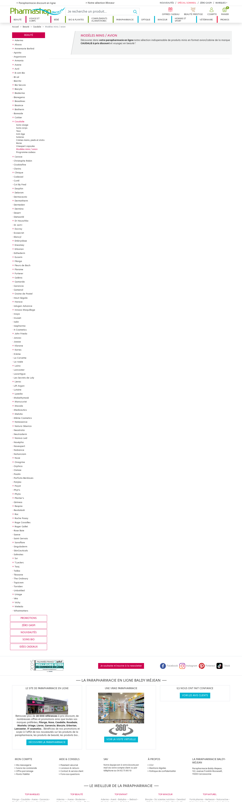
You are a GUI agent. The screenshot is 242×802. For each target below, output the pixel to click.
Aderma (19, 40)
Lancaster (19, 369)
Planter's (19, 497)
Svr (16, 558)
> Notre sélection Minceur (100, 3)
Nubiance (19, 449)
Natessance (21, 421)
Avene (18, 64)
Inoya (17, 313)
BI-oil (16, 76)
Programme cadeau (25, 152)
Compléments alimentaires (99, 19)
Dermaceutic (20, 196)
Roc (16, 514)
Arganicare (20, 56)
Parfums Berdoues (23, 477)
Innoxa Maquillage (25, 309)
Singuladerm (20, 546)
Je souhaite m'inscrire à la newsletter (121, 665)
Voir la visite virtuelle (121, 739)
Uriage (18, 594)
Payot (18, 485)
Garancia (19, 285)
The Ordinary (21, 578)
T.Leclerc (19, 562)
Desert (17, 212)
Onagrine (20, 462)
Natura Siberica (23, 426)
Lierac (18, 381)
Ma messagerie (23, 765)
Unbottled (19, 590)
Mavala (19, 405)
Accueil (15, 26)
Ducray (18, 228)
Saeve (17, 534)
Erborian (19, 248)
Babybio (122, 799)
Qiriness (18, 502)
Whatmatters (21, 610)
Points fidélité (23, 774)
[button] (211, 11)
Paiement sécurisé (69, 765)
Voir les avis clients (195, 695)
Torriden (18, 586)
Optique (145, 19)
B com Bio (20, 72)
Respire (19, 506)
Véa (16, 598)
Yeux (18, 131)
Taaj (17, 566)
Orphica (18, 466)
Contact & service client (72, 771)
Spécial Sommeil (187, 2)
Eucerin (18, 257)
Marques (220, 2)
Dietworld (19, 216)
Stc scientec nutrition (164, 799)
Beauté (18, 19)
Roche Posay (21, 518)
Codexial (18, 176)
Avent (113, 799)
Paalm (17, 474)
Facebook (169, 665)
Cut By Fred (20, 184)
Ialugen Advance (23, 305)
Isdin (16, 321)
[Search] (99, 11)
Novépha (19, 442)
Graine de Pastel (23, 293)
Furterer (19, 273)
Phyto (18, 493)
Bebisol (133, 799)
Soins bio (29, 639)
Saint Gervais (21, 538)
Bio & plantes (76, 19)
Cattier (18, 117)
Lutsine (17, 389)
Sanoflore (20, 542)
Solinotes (18, 554)
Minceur (162, 19)
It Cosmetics (20, 329)
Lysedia (19, 393)
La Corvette (20, 357)
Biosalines (20, 101)
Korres (18, 349)
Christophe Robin (23, 160)
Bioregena (19, 97)
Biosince (19, 105)
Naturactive (222, 799)
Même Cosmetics (23, 417)
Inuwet (17, 317)
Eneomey (19, 244)
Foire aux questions (70, 774)
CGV (151, 765)
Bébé (56, 19)
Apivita (17, 52)
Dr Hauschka (21, 220)
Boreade (18, 113)
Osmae (17, 469)
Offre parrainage (24, 771)
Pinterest (207, 665)
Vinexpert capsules (25, 146)
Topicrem (19, 582)
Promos (224, 19)
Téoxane (18, 574)
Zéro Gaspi (206, 2)
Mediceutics (20, 409)
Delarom (19, 192)
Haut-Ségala (21, 297)
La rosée (18, 361)
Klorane (19, 345)
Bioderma (20, 93)
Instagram (188, 665)
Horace (19, 301)
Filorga (18, 261)
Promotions (29, 618)
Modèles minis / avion (26, 149)
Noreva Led (21, 437)
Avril (17, 68)
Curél (16, 180)
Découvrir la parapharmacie (47, 742)
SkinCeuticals (21, 550)
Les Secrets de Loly (24, 377)
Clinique (19, 172)
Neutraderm (20, 434)
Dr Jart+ (18, 224)
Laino (18, 365)
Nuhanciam (20, 453)
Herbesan (210, 799)
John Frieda (21, 333)
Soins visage (22, 124)
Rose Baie (19, 530)
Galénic (19, 277)
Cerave (18, 156)
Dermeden (19, 204)
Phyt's (17, 489)
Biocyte (18, 88)
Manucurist (21, 401)
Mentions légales (157, 768)
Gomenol (18, 289)
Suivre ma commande (26, 768)
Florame (19, 269)
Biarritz (17, 80)
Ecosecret (19, 232)
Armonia (19, 60)
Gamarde (20, 281)
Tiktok (223, 665)
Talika (17, 570)
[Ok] (136, 11)
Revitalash (19, 510)
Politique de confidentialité (162, 771)
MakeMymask (21, 397)
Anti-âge (20, 134)
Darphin (19, 188)
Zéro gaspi (28, 625)
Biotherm (19, 109)
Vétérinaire (206, 19)
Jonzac (17, 337)
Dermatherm (21, 200)
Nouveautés (167, 2)
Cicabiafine (20, 164)
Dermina (19, 208)
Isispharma (20, 325)
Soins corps (21, 128)
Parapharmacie (125, 19)
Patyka (17, 481)
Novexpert (19, 446)
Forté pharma (196, 799)
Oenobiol (181, 799)
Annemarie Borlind (24, 48)
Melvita (19, 413)
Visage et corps (34, 19)
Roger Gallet (21, 526)
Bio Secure (20, 84)
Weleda (19, 606)
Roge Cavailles (22, 522)
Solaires (20, 137)
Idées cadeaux (28, 646)
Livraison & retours (70, 768)
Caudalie (37, 26)
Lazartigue (20, 373)
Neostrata (19, 430)
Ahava (18, 44)
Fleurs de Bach (22, 265)
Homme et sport (180, 19)
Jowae (17, 341)
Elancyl (17, 236)
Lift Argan (19, 385)
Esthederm (19, 253)
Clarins (17, 168)
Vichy (17, 602)
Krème (17, 353)
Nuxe (17, 457)
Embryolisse (21, 240)
